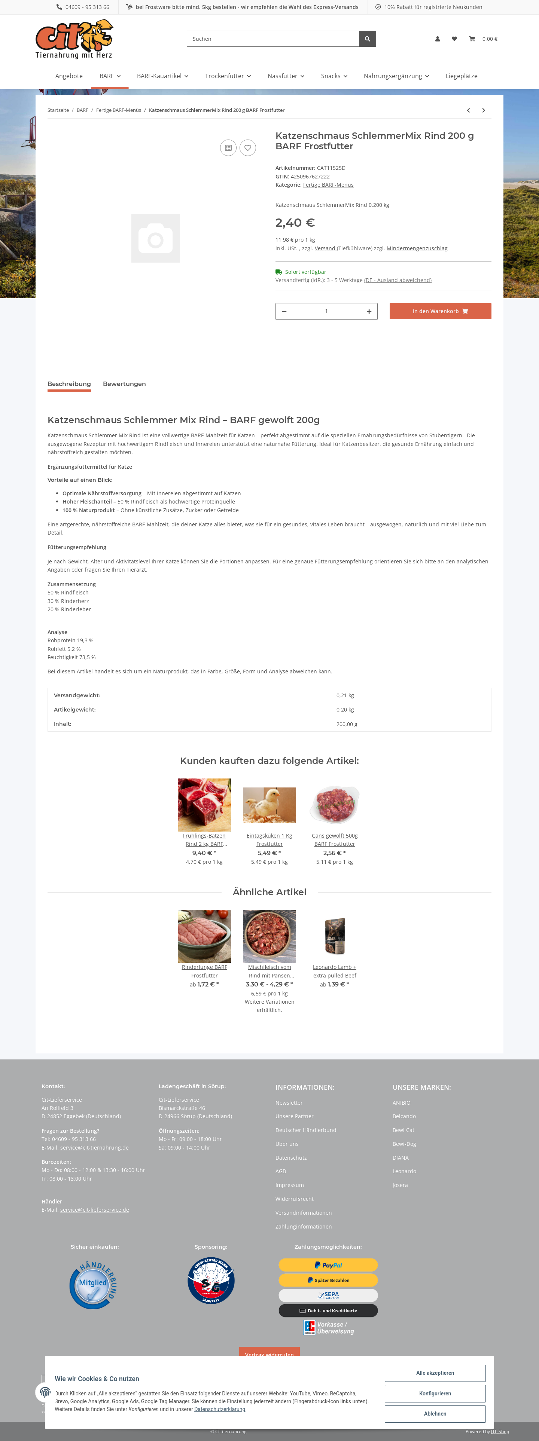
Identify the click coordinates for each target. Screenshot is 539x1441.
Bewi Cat (403, 1129)
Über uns (287, 1143)
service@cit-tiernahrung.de (94, 1147)
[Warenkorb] (483, 39)
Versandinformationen (303, 1212)
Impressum (289, 1184)
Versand (326, 248)
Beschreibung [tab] (69, 384)
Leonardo (404, 1171)
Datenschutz (291, 1157)
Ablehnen (432, 1414)
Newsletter (289, 1102)
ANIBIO (402, 1102)
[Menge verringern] (284, 311)
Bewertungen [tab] (124, 384)
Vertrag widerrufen (269, 1354)
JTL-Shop (500, 1431)
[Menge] (326, 311)
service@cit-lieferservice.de (94, 1209)
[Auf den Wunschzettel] (248, 148)
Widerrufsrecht (294, 1198)
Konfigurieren (432, 1395)
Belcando (404, 1116)
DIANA (401, 1157)
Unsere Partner (294, 1116)
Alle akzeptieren (432, 1376)
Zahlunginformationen (303, 1226)
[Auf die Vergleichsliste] (228, 148)
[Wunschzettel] (454, 39)
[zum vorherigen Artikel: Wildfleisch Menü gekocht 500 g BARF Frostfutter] (468, 110)
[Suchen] (273, 39)
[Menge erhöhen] (369, 311)
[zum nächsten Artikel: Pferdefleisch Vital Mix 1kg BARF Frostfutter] (483, 110)
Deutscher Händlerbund (306, 1129)
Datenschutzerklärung (239, 1411)
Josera (400, 1184)
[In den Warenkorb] (441, 311)
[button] (437, 39)
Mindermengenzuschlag (417, 248)
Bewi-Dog (404, 1143)
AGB (280, 1171)
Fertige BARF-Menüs (328, 184)
